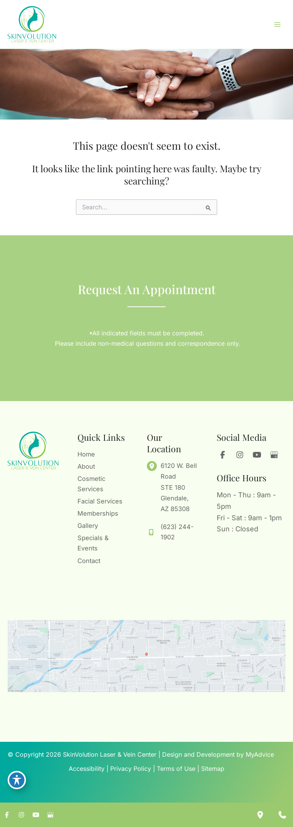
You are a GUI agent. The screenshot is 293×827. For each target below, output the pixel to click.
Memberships (97, 521)
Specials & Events (93, 547)
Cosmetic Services (91, 485)
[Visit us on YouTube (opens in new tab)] (256, 460)
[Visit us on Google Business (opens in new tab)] (274, 460)
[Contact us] (282, 815)
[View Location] (154, 470)
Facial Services (90, 506)
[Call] (172, 537)
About (86, 469)
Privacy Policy (130, 768)
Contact (88, 562)
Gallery (87, 531)
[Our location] (260, 815)
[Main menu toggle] (277, 27)
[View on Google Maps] (146, 656)
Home (86, 459)
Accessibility (87, 768)
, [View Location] (179, 492)
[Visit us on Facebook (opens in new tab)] (222, 460)
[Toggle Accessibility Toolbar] (17, 779)
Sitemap (212, 768)
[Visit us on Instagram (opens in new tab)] (239, 460)
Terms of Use (176, 768)
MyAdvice (260, 754)
